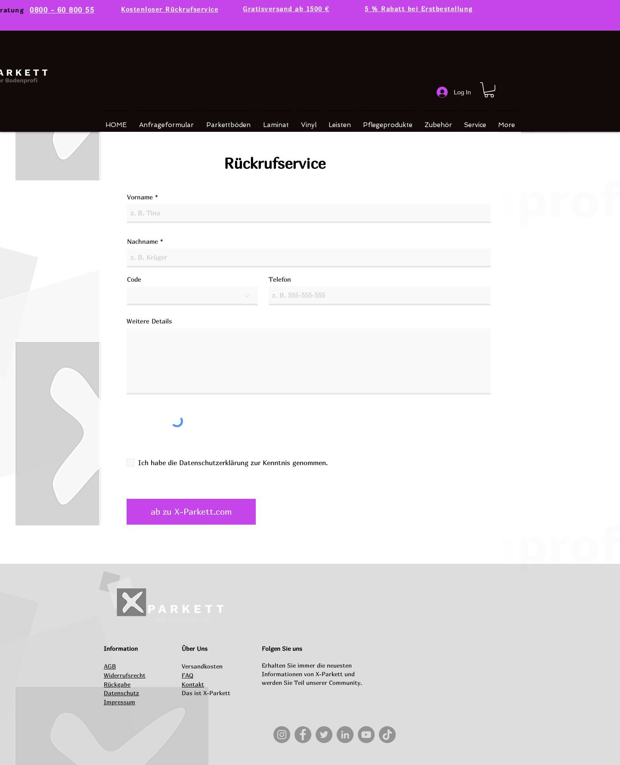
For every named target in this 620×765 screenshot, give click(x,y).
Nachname (142, 241)
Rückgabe (117, 684)
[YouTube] (366, 734)
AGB (110, 666)
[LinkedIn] (345, 734)
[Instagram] (281, 734)
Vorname (140, 197)
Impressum (119, 702)
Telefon (280, 279)
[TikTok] (387, 734)
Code (134, 279)
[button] (489, 89)
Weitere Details (149, 321)
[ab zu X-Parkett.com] (191, 512)
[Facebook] (302, 734)
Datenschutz (121, 693)
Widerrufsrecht (125, 675)
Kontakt (193, 684)
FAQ (187, 675)
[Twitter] (324, 734)
